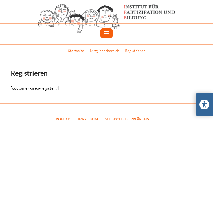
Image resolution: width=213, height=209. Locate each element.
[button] (106, 33)
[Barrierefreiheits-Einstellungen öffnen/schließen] (204, 104)
